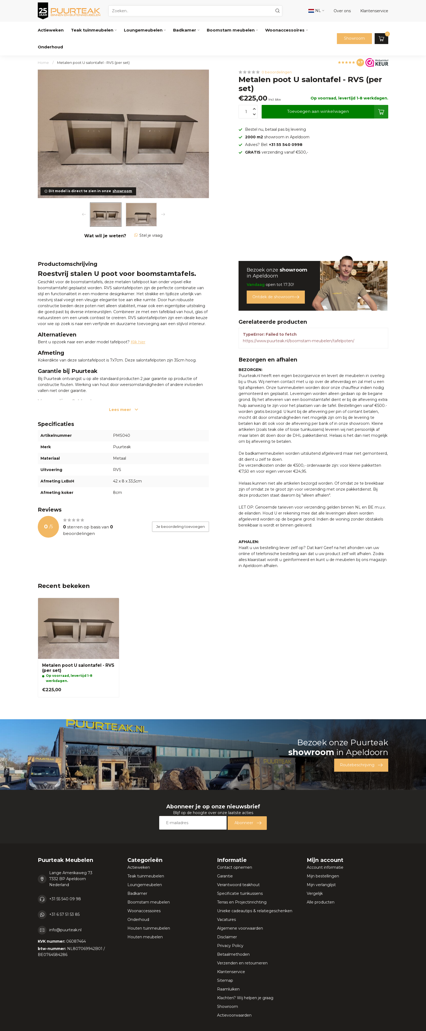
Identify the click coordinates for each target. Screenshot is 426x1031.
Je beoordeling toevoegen (180, 526)
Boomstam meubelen (231, 30)
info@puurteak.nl (65, 929)
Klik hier (138, 341)
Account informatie (325, 867)
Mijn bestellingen (323, 876)
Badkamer (184, 30)
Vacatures (226, 919)
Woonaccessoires (285, 30)
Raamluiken (228, 989)
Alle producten (320, 902)
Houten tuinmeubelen (148, 928)
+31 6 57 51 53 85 (64, 914)
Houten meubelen (145, 937)
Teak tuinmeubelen (92, 30)
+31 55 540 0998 (285, 144)
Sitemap (225, 980)
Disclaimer (227, 937)
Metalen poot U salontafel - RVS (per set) (93, 62)
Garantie (225, 876)
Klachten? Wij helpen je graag (245, 997)
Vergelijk (315, 893)
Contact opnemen (234, 867)
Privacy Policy (230, 945)
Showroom (354, 38)
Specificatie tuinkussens (240, 893)
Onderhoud (50, 46)
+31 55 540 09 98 (65, 898)
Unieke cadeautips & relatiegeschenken (254, 910)
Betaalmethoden (233, 954)
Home (43, 62)
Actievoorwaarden (234, 1015)
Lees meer (123, 409)
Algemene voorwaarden (240, 928)
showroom (122, 191)
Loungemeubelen (143, 30)
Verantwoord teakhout (238, 884)
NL (314, 10)
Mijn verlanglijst (321, 884)
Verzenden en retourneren (242, 963)
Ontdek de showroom (275, 297)
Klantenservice (231, 971)
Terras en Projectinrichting (242, 902)
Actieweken (51, 30)
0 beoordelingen (277, 72)
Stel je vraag (148, 235)
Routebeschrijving (361, 765)
